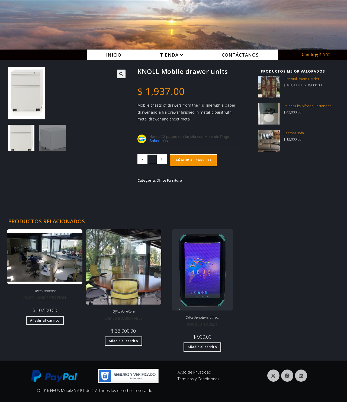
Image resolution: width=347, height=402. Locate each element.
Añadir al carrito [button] (45, 320)
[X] (273, 376)
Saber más (158, 141)
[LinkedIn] (301, 376)
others (214, 317)
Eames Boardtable (123, 318)
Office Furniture (169, 180)
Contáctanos (240, 55)
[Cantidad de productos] (152, 159)
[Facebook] (287, 376)
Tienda (171, 55)
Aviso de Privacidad (194, 372)
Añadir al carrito (193, 160)
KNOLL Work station (44, 297)
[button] (121, 74)
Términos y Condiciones (198, 378)
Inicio (113, 55)
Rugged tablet (202, 324)
